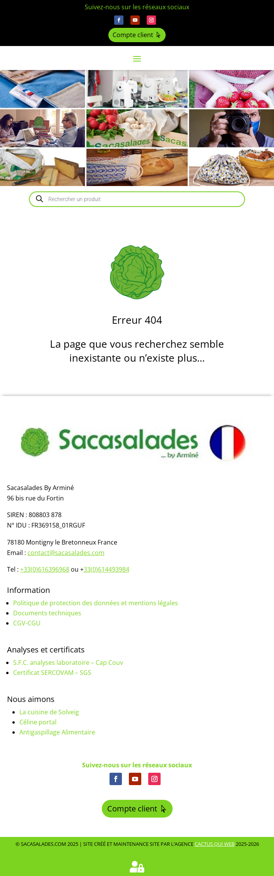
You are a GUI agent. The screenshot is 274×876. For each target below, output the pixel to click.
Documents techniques (47, 613)
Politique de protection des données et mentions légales (95, 603)
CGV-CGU (27, 623)
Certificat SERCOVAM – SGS (52, 672)
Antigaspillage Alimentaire (57, 732)
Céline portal (38, 722)
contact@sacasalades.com (65, 552)
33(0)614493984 (106, 569)
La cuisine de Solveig (49, 712)
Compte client (133, 35)
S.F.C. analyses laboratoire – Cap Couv (68, 662)
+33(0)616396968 (44, 569)
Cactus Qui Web (215, 843)
